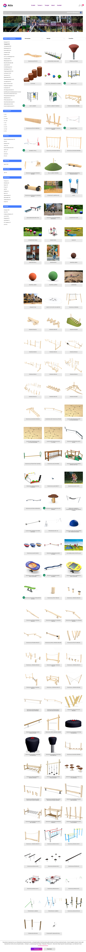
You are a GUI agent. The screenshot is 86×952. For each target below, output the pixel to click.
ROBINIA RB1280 (74, 396)
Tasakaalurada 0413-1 (33, 888)
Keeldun (49, 949)
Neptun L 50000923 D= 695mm (53, 83)
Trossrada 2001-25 (53, 530)
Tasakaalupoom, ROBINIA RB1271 (53, 666)
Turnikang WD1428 (33, 933)
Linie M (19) (6, 216)
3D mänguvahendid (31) (9, 89)
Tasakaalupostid (32, 61)
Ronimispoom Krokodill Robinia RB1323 (73, 174)
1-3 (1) (5, 114)
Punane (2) (6, 181)
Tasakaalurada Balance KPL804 (53, 554)
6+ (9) (5, 131)
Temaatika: (71, 38)
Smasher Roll (32, 262)
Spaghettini (33, 307)
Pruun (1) (6, 187)
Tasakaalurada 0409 (32, 866)
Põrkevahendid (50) (8, 100)
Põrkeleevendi (74, 61)
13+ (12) (5, 120)
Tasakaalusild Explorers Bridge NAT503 (74, 464)
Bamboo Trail (32, 150)
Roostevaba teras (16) (8, 147)
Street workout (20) (8, 83)
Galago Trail (73, 128)
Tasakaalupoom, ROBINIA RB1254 (32, 621)
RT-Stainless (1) (7, 222)
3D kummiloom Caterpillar (74, 553)
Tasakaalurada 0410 (53, 866)
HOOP (73, 195)
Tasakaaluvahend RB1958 (73, 150)
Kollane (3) (6, 191)
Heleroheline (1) (7, 195)
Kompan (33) (6, 210)
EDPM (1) (6, 154)
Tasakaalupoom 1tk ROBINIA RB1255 (53, 621)
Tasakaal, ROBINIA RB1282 (73, 687)
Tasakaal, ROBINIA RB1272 (73, 665)
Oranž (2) (6, 201)
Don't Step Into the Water (53, 307)
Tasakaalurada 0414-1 (53, 888)
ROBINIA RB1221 (32, 374)
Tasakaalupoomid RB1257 (32, 642)
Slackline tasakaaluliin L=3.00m (53, 442)
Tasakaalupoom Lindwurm (33, 508)
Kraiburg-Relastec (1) (8, 214)
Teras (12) (6, 145)
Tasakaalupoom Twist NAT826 (32, 463)
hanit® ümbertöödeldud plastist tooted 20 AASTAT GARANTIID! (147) (12, 92)
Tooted (40, 5)
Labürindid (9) (7, 65)
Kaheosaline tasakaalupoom (53, 419)
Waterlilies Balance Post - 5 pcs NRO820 (73, 777)
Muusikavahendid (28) (8, 62)
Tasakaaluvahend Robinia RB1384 (33, 174)
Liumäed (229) (7, 52)
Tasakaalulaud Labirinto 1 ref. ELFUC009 (33, 576)
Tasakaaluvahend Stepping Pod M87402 (32, 755)
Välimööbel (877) (7, 77)
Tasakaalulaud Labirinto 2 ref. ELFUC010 (74, 576)
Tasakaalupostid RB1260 (73, 642)
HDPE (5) (6, 149)
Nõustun (36, 949)
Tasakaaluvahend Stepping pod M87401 (73, 733)
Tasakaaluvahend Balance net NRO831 (33, 822)
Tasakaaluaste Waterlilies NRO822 (53, 509)
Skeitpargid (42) (7, 48)
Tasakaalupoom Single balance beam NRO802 (33, 710)
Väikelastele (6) (7, 97)
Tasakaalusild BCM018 (53, 463)
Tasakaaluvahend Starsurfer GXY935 (33, 598)
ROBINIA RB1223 (74, 374)
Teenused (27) (7, 75)
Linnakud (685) (7, 58)
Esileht (33, 5)
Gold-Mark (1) (6, 220)
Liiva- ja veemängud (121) (9, 56)
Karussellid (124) (7, 50)
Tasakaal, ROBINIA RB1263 (32, 665)
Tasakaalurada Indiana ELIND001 (32, 487)
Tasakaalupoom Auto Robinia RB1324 (33, 196)
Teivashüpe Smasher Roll (53, 933)
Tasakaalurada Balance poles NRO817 (53, 777)
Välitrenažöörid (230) (8, 104)
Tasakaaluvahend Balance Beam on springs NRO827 (53, 800)
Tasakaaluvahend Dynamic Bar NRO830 (74, 800)
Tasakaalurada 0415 (73, 888)
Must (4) (6, 193)
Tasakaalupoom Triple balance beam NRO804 (53, 710)
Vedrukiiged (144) (8, 69)
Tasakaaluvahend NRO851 (73, 754)
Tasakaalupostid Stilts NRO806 (73, 710)
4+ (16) (5, 129)
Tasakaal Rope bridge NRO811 (53, 732)
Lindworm (73, 284)
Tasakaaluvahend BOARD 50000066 (53, 218)
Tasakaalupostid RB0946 (32, 128)
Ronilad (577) (7, 42)
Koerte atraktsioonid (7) (9, 106)
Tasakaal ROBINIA (73, 307)
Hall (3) (5, 189)
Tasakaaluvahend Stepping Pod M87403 (53, 755)
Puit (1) (5, 141)
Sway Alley (74, 83)
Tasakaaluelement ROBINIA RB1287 (53, 129)
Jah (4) (5, 172)
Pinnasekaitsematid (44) (9, 95)
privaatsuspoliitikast (43, 945)
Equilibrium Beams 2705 (33, 217)
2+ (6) (5, 124)
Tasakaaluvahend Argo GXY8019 (53, 576)
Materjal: (48, 38)
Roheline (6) (6, 183)
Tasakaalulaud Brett (53, 486)
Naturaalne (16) (7, 197)
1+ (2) (5, 122)
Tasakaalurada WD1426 (74, 911)
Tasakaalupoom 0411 (73, 866)
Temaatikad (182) (7, 46)
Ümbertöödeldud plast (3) (9, 139)
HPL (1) (5, 151)
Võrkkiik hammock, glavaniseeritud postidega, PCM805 (73, 509)
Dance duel (53, 240)
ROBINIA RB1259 (53, 329)
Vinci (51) (6, 212)
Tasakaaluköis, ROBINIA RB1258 (53, 642)
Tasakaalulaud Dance (33, 553)
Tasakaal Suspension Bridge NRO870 (53, 822)
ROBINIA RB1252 (33, 329)
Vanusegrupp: (28, 38)
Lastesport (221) (7, 73)
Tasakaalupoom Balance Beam (73, 442)
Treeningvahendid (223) (9, 79)
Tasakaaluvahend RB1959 (53, 150)
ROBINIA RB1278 (53, 396)
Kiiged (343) (6, 54)
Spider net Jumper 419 (53, 195)
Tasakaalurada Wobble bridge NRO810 (32, 777)
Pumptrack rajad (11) (8, 85)
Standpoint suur (73, 217)
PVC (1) (5, 156)
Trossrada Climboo (33, 911)
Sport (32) (6, 164)
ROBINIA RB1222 (53, 374)
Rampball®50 (32, 284)
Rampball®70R (53, 284)
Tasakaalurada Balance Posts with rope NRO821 (32, 800)
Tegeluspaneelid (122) (8, 71)
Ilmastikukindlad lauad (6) (9, 102)
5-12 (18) (6, 118)
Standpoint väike (32, 240)
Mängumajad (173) (7, 60)
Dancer (74, 240)
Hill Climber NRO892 (53, 173)
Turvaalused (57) (7, 81)
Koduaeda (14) (7, 87)
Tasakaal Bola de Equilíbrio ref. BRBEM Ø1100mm (73, 531)
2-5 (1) (5, 116)
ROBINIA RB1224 (33, 396)
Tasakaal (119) (7, 44)
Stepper (33, 83)
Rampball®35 (73, 262)
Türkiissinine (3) (7, 199)
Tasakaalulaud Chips (73, 486)
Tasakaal (10, 13)
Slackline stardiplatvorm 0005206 (33, 531)
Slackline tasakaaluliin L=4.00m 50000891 (32, 442)
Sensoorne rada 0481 (53, 61)
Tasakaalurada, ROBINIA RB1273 (32, 688)
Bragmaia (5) (6, 218)
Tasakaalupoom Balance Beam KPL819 (32, 733)
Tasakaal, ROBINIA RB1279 (53, 687)
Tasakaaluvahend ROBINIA (33, 419)
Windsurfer (53, 262)
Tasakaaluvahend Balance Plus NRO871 (73, 822)
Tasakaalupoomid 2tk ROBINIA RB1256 (74, 621)
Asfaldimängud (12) (8, 67)
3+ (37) (5, 127)
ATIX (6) (5, 224)
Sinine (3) (6, 185)
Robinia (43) (6, 143)
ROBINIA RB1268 (74, 329)
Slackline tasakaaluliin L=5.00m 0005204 (73, 420)
